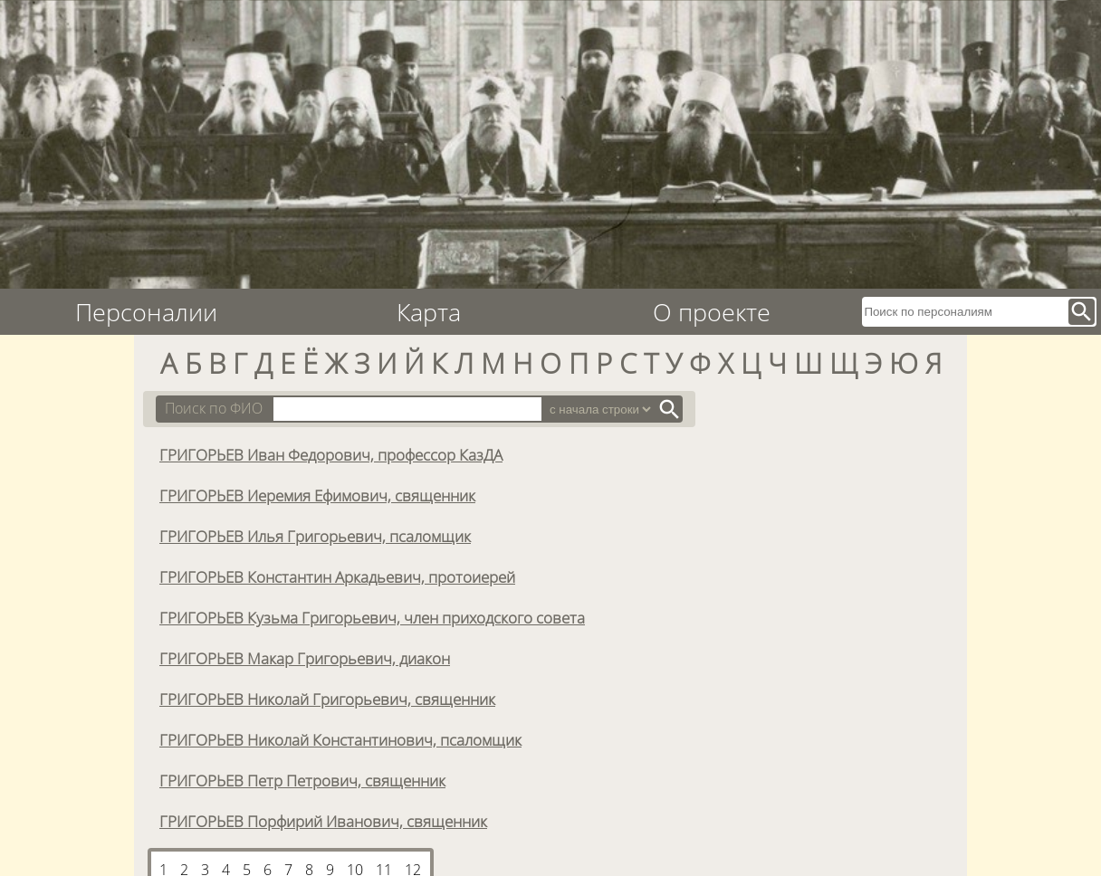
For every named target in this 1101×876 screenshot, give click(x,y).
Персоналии (146, 311)
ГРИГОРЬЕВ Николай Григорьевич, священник (327, 698)
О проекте (712, 311)
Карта (429, 311)
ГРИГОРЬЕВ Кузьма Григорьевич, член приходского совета (372, 617)
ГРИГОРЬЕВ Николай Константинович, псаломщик (340, 739)
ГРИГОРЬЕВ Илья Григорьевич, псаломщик (315, 536)
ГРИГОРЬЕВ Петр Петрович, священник (302, 780)
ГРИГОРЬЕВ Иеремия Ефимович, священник (317, 495)
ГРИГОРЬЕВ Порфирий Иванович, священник (323, 821)
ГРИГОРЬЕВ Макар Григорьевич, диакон (304, 658)
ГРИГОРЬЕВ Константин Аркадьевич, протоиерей (337, 576)
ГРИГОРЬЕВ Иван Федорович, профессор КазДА (331, 454)
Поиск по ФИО (214, 408)
